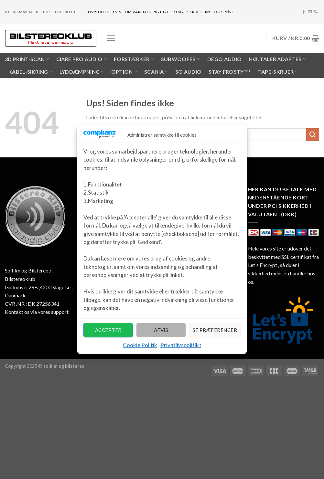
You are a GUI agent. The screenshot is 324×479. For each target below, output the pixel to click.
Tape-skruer (278, 72)
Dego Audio (224, 59)
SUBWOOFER (180, 59)
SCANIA (156, 72)
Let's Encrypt (262, 265)
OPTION (124, 72)
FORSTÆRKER (134, 59)
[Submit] (312, 134)
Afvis (161, 330)
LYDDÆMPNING (81, 72)
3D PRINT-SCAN (27, 59)
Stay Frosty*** (230, 72)
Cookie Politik (140, 345)
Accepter (108, 330)
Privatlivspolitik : (180, 345)
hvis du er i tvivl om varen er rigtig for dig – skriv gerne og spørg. (162, 11)
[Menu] (111, 38)
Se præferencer (215, 330)
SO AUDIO (188, 72)
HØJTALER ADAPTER (277, 59)
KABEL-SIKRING (30, 72)
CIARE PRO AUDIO (81, 59)
